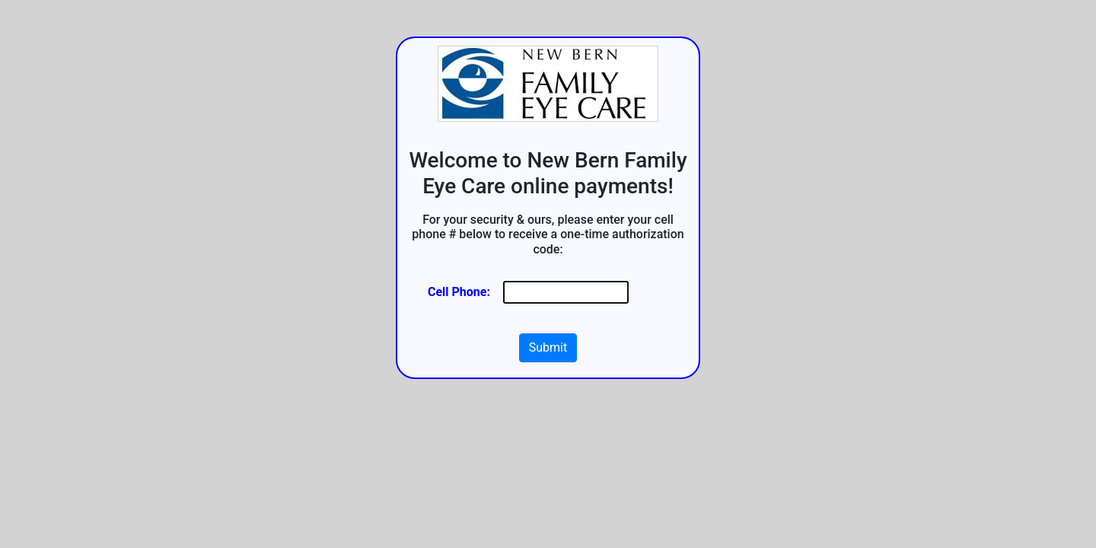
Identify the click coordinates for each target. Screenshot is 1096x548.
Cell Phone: (459, 292)
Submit (548, 347)
